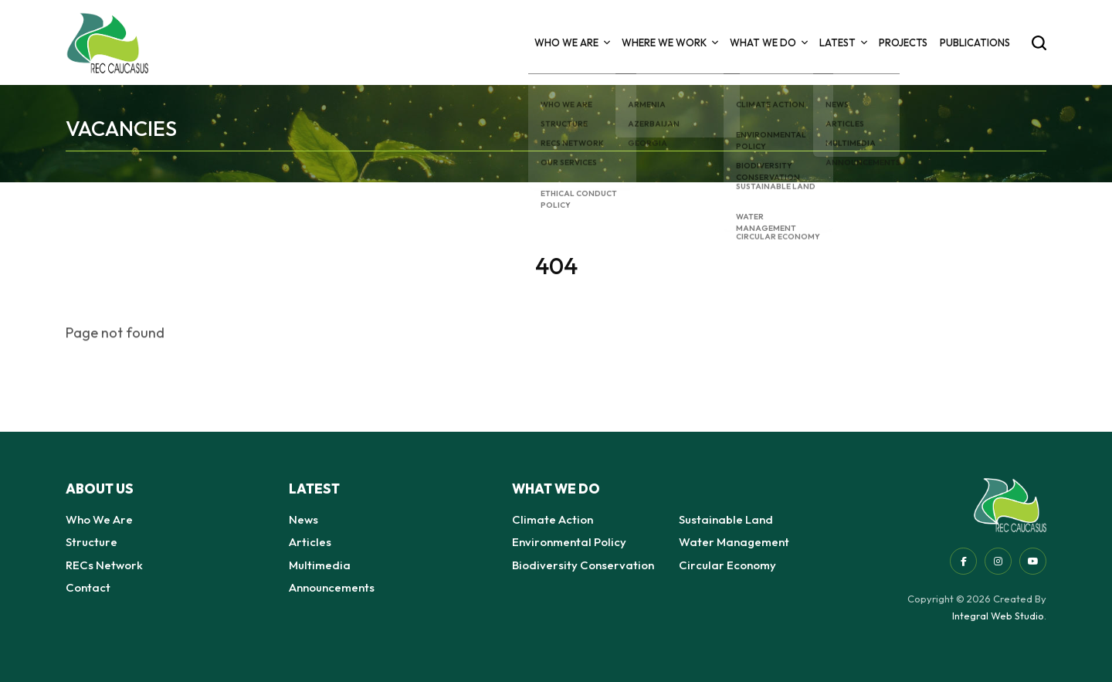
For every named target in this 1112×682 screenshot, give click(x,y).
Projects (903, 42)
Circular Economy (727, 565)
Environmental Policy (569, 541)
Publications (975, 42)
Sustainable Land (726, 519)
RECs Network (104, 565)
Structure (91, 541)
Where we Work (669, 42)
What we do (768, 42)
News (303, 519)
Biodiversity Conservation (583, 565)
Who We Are (571, 42)
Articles (310, 541)
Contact (88, 587)
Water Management (734, 541)
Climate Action (552, 519)
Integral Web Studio (998, 615)
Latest (842, 42)
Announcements (332, 587)
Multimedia (320, 565)
